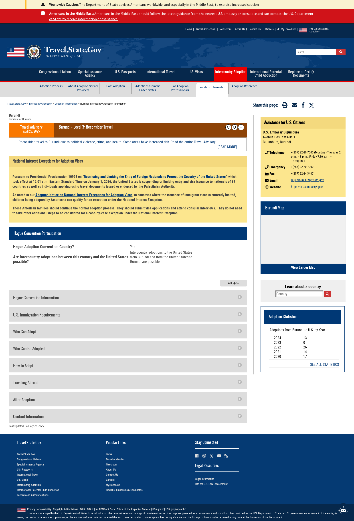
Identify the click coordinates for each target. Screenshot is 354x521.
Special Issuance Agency (30, 464)
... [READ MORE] (225, 146)
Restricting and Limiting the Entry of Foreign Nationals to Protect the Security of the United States (155, 176)
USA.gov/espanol (176, 509)
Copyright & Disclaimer (65, 509)
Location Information (212, 87)
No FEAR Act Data (105, 509)
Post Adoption (115, 86)
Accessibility (44, 509)
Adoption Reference (244, 86)
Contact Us (255, 29)
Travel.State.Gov (16, 103)
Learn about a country (303, 286)
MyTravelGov (286, 29)
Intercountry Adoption (40, 103)
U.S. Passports (24, 469)
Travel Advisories (205, 29)
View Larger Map (303, 267)
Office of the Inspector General (133, 509)
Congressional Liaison (29, 459)
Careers (269, 29)
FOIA (82, 509)
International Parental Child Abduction (38, 490)
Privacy (31, 509)
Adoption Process (51, 86)
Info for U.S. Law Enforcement (211, 484)
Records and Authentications (32, 495)
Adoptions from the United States (147, 88)
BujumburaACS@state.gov (307, 180)
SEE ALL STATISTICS (324, 364)
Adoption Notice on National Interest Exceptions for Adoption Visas (83, 194)
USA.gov (158, 509)
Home (188, 29)
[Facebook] (303, 106)
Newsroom (225, 29)
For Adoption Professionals (180, 88)
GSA (90, 509)
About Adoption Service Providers (83, 88)
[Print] (284, 106)
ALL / (233, 283)
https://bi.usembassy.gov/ (307, 187)
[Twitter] (311, 105)
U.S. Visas (22, 479)
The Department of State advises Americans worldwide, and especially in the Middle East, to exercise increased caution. (169, 4)
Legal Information (204, 479)
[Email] (294, 106)
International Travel (27, 474)
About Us (241, 29)
